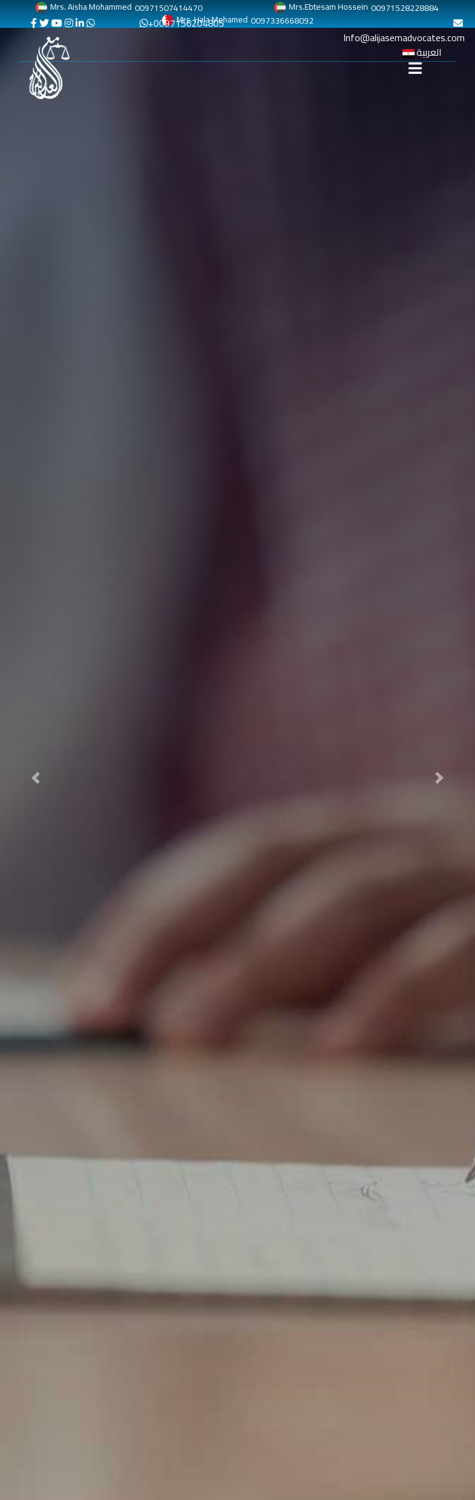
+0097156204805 (182, 23)
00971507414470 (168, 8)
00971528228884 (405, 8)
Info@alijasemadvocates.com (404, 32)
